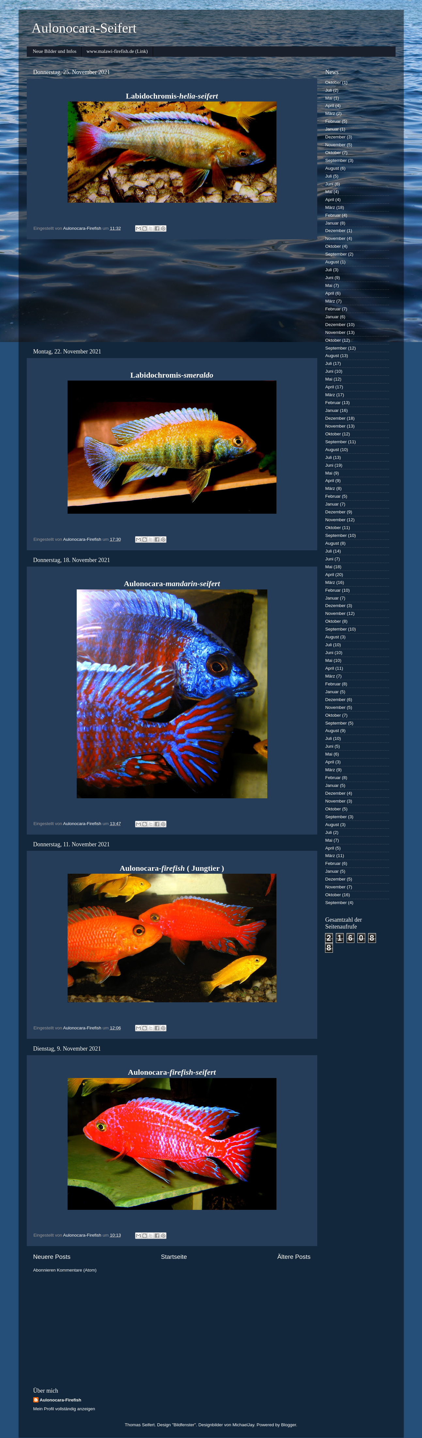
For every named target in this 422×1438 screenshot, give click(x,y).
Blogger (288, 1424)
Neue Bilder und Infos (54, 51)
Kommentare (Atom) (77, 1270)
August (332, 168)
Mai (329, 98)
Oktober (333, 82)
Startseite (174, 1256)
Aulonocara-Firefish (61, 1400)
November (335, 144)
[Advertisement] (172, 293)
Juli (328, 90)
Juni (329, 183)
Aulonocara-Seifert (84, 28)
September (336, 160)
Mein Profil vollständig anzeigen (64, 1408)
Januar (332, 129)
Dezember (335, 136)
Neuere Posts (51, 1256)
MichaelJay (243, 1424)
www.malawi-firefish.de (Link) (117, 51)
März (330, 113)
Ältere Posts (294, 1256)
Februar (333, 121)
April (329, 105)
